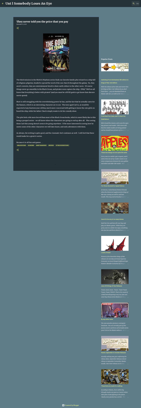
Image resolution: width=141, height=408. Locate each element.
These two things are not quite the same (114, 152)
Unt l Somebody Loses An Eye (28, 3)
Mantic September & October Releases (113, 352)
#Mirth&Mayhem (41, 145)
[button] (17, 28)
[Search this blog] (129, 3)
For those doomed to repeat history (112, 186)
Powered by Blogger (70, 405)
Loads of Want (106, 252)
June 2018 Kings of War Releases (111, 286)
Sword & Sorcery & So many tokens (112, 219)
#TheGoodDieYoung (62, 145)
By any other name (107, 319)
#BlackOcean (21, 145)
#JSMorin (31, 145)
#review (51, 145)
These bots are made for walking (111, 386)
